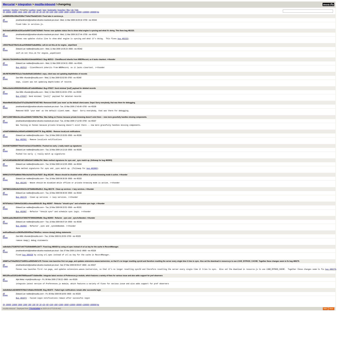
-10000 (14, 12)
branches (61, 10)
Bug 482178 (21, 208)
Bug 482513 (21, 70)
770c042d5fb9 (34, 326)
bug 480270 (330, 284)
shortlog (15, 10)
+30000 (79, 12)
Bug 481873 (21, 315)
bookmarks (52, 10)
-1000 (25, 12)
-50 (37, 12)
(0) (4, 12)
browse (5, 21)
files (68, 10)
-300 (29, 12)
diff (4, 20)
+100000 (85, 12)
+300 (56, 12)
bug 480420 (27, 269)
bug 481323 (123, 40)
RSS (325, 326)
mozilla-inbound (45, 4)
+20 (43, 12)
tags (44, 10)
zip (72, 10)
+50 (46, 12)
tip (98, 12)
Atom (331, 326)
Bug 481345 (21, 193)
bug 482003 (92, 177)
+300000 (93, 12)
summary (6, 10)
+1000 (60, 12)
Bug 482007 (21, 223)
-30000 (8, 12)
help (76, 10)
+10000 (72, 12)
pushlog (32, 10)
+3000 (66, 12)
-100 (33, 12)
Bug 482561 (21, 147)
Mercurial (9, 4)
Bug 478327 (21, 101)
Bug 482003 (21, 239)
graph (39, 10)
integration (25, 4)
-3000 (20, 12)
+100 (51, 12)
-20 (40, 12)
